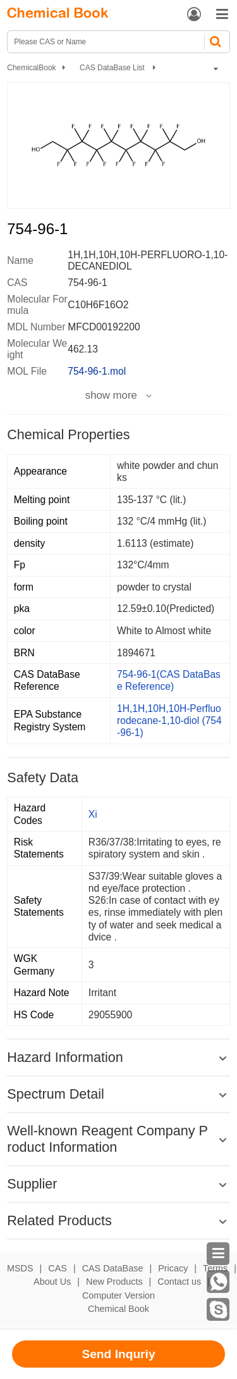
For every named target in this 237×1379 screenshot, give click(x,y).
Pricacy (173, 1268)
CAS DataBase (112, 1268)
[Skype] (218, 1309)
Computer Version (118, 1295)
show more (111, 395)
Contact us (179, 1281)
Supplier (32, 1184)
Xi (92, 814)
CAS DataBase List (113, 67)
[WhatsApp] (218, 1281)
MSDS (20, 1268)
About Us (52, 1281)
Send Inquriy (118, 1354)
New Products (114, 1281)
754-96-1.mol (97, 371)
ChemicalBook (31, 67)
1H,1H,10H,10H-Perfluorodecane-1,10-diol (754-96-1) (169, 720)
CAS (57, 1268)
